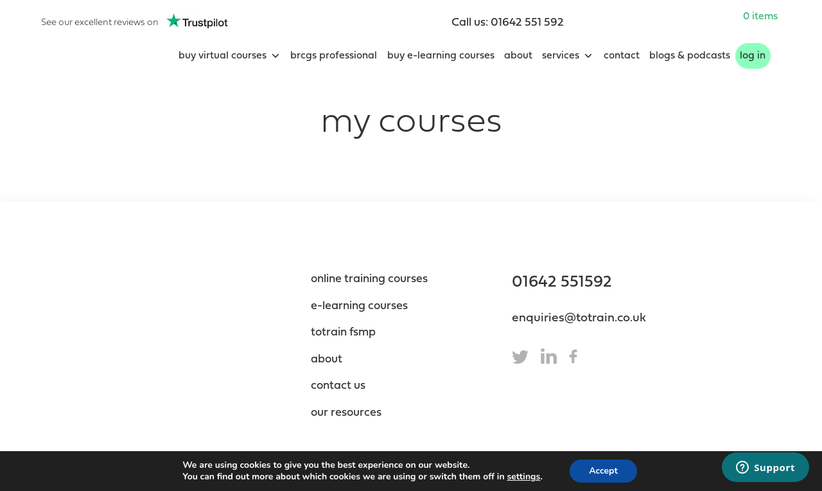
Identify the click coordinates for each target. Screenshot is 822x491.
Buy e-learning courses (440, 56)
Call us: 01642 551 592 (507, 23)
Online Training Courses (369, 279)
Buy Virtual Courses (230, 56)
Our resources (346, 413)
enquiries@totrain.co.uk (579, 318)
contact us (338, 386)
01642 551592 (562, 282)
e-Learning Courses (359, 306)
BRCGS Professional (333, 56)
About (518, 56)
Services (567, 56)
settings (523, 477)
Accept (603, 471)
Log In (752, 56)
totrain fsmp (343, 332)
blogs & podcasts (689, 56)
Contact (622, 56)
